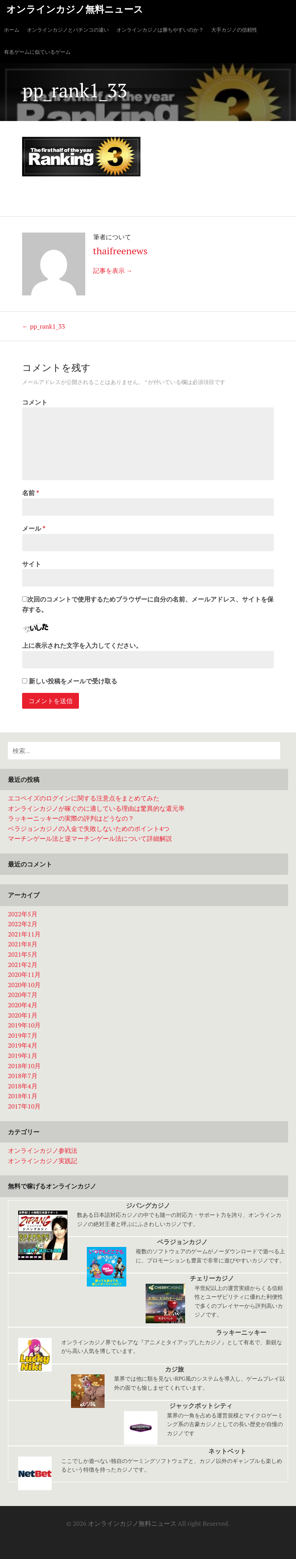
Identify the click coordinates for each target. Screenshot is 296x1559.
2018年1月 (22, 1096)
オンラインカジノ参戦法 (42, 1150)
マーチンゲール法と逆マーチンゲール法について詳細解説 (90, 838)
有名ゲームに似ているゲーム (37, 52)
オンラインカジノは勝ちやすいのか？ (160, 29)
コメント (34, 402)
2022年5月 (22, 914)
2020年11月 (24, 974)
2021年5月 (22, 954)
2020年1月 (22, 1015)
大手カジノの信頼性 (234, 29)
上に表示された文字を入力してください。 (82, 645)
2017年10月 (24, 1106)
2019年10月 (24, 1025)
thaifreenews (120, 250)
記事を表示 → (113, 270)
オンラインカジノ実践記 (42, 1160)
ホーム (11, 29)
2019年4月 (22, 1045)
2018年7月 (22, 1075)
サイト (31, 564)
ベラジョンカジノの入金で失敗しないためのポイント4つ (88, 828)
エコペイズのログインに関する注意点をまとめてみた (83, 798)
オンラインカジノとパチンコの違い (68, 29)
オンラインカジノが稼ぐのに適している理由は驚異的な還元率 (96, 808)
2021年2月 (22, 964)
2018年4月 (22, 1086)
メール (33, 528)
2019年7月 (22, 1035)
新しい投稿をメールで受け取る (73, 681)
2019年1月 (22, 1055)
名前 (30, 492)
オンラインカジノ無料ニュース (74, 9)
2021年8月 (22, 944)
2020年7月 (22, 994)
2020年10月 (24, 984)
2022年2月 (22, 924)
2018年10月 (24, 1065)
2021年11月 (24, 934)
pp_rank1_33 (43, 326)
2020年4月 (22, 1005)
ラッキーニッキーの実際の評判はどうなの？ (71, 818)
